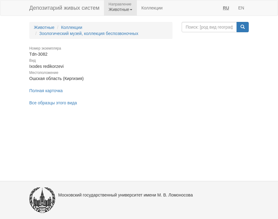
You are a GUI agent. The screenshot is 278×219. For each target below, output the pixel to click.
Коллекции (152, 7)
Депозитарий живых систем (64, 8)
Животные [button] (120, 9)
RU (226, 7)
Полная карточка (46, 90)
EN (241, 7)
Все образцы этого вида (53, 102)
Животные (44, 27)
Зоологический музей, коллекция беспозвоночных (88, 33)
